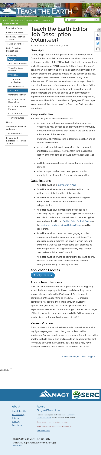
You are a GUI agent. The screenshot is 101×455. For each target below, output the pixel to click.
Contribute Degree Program (17, 107)
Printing (16, 418)
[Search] (80, 19)
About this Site (19, 411)
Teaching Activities (14, 44)
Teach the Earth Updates (15, 69)
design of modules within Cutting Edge (61, 225)
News (9, 122)
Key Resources (17, 20)
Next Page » (88, 356)
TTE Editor (13, 75)
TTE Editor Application (15, 80)
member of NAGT (67, 185)
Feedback (17, 425)
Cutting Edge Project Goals (77, 221)
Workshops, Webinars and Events (16, 127)
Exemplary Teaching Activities (15, 38)
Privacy (15, 421)
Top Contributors (16, 118)
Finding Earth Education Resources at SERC (16, 140)
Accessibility (18, 414)
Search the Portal (14, 28)
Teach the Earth (10, 23)
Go (97, 20)
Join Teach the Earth (17, 63)
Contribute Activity (17, 95)
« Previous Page (70, 356)
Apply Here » (43, 275)
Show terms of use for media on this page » (54, 426)
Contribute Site (15, 113)
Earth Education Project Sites (13, 49)
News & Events (32, 20)
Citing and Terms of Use (48, 410)
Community (45, 20)
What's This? (17, 445)
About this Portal (14, 133)
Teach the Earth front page (14, 5)
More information (43, 431)
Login (82, 1)
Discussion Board (16, 86)
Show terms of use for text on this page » (53, 422)
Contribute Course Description (16, 100)
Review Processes (14, 32)
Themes (5, 20)
